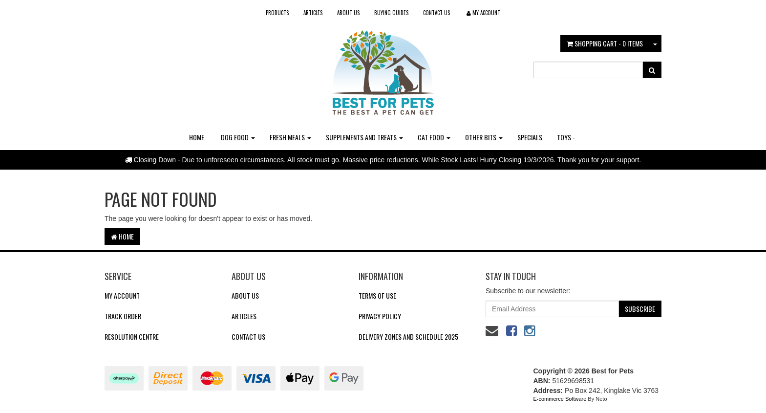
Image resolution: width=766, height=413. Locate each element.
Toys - (566, 137)
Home (196, 137)
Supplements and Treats (364, 137)
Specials (529, 137)
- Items (605, 43)
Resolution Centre (132, 336)
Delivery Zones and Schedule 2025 (408, 336)
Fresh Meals (290, 137)
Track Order (123, 316)
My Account (122, 295)
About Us (348, 13)
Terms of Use (377, 295)
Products (277, 13)
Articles (312, 13)
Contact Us (436, 13)
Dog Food (238, 137)
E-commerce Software (560, 399)
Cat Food (434, 137)
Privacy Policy (380, 316)
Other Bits (484, 137)
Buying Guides (391, 13)
